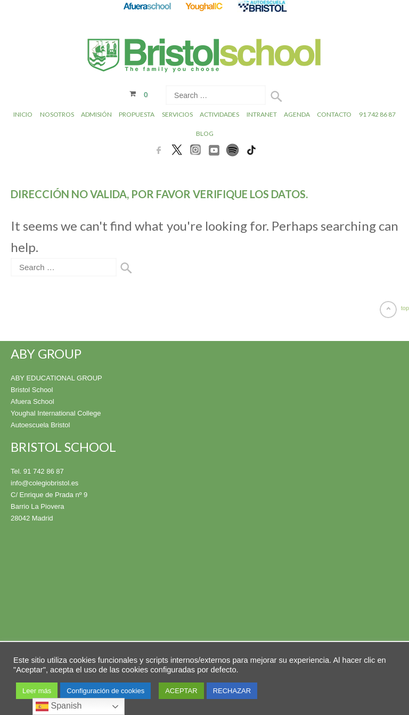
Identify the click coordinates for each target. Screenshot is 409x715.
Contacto (334, 114)
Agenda (297, 114)
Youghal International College (56, 413)
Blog (205, 133)
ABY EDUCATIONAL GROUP (56, 378)
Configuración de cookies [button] (105, 691)
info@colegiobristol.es (44, 483)
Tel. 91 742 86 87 (37, 471)
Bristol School (32, 390)
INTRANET (262, 114)
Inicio (22, 114)
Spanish (58, 706)
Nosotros (57, 114)
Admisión (96, 114)
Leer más (36, 691)
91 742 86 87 (377, 114)
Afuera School (32, 401)
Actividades (219, 114)
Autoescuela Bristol (40, 425)
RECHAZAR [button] (232, 691)
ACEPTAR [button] (181, 691)
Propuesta (136, 114)
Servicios (177, 114)
